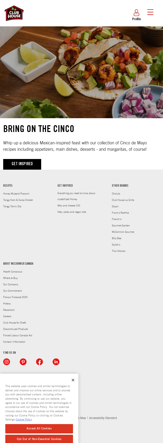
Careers (7, 316)
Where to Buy (10, 278)
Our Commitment (12, 291)
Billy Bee (116, 238)
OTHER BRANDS (120, 186)
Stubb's (116, 244)
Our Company (10, 284)
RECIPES (8, 186)
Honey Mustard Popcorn (16, 193)
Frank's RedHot (120, 213)
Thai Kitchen (119, 251)
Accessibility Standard (103, 418)
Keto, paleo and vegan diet (72, 212)
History (7, 303)
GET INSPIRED (22, 164)
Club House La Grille (123, 200)
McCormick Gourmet (123, 232)
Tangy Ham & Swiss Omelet (18, 200)
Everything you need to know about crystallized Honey (76, 196)
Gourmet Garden (121, 225)
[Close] (73, 391)
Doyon (115, 206)
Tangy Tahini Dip (12, 206)
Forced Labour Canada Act (17, 335)
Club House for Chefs (14, 322)
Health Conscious (12, 271)
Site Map (80, 418)
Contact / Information (14, 342)
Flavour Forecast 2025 (15, 297)
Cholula (116, 193)
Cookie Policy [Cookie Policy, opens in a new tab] (24, 431)
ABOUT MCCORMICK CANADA (18, 264)
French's (116, 219)
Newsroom (9, 310)
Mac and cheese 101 (69, 205)
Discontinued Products (15, 329)
